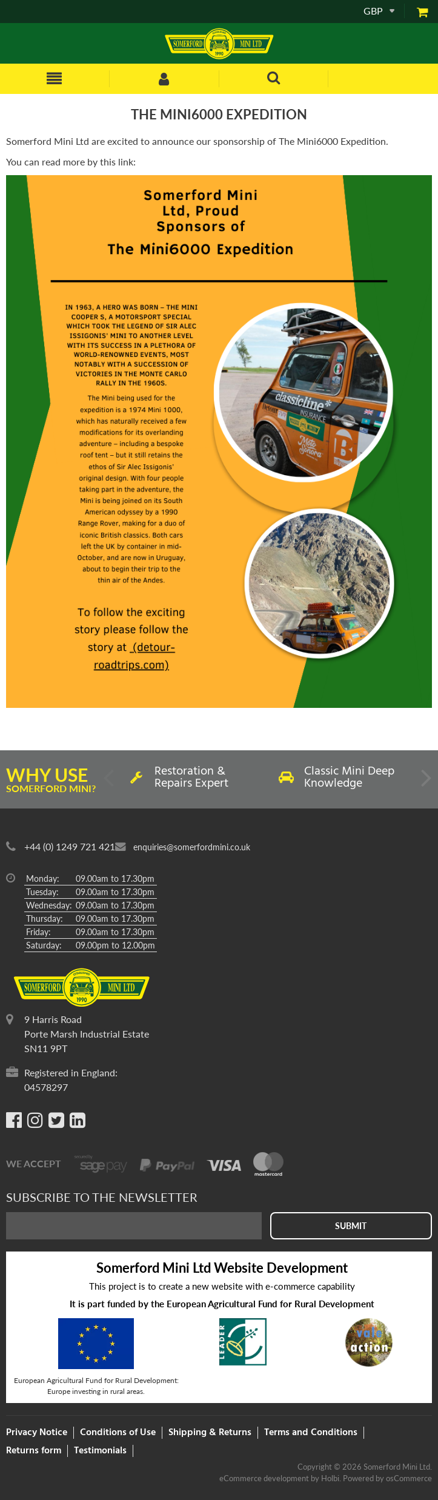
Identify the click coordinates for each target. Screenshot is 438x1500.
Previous (109, 782)
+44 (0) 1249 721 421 (69, 846)
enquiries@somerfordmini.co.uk (191, 847)
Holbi (330, 1478)
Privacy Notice (36, 1433)
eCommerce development (264, 1478)
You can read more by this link (69, 161)
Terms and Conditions (310, 1433)
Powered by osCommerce (387, 1478)
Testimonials (100, 1451)
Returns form (33, 1451)
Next (425, 782)
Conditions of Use (118, 1433)
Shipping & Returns (209, 1433)
